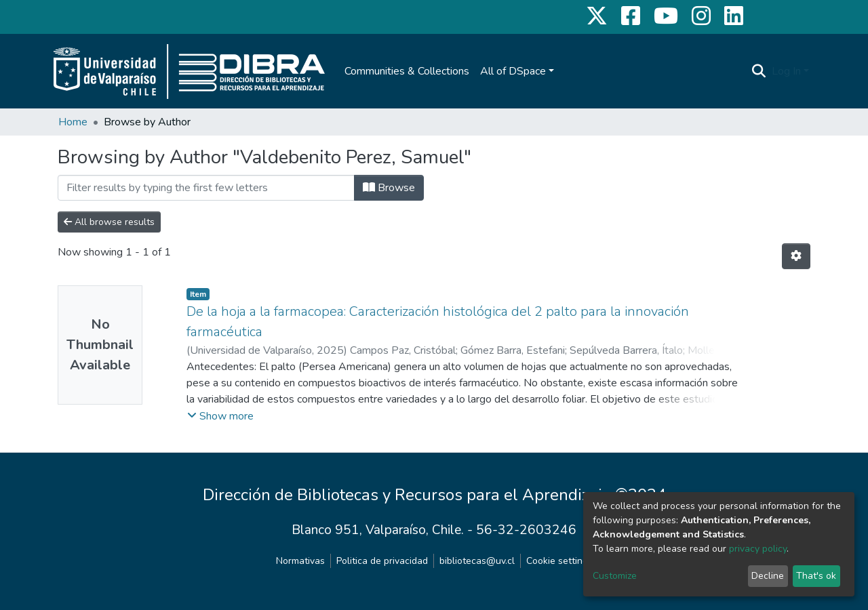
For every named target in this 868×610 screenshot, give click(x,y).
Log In (786, 71)
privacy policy (758, 548)
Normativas (300, 560)
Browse (389, 187)
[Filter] (206, 188)
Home (72, 122)
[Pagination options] (796, 256)
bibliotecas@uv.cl (477, 560)
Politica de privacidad (382, 560)
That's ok (816, 575)
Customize (615, 575)
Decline (767, 575)
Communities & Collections (406, 71)
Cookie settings (559, 560)
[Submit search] (759, 71)
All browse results (109, 222)
